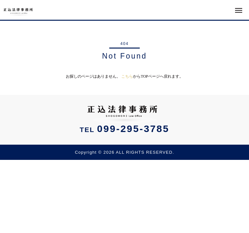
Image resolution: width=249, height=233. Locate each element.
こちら (127, 76)
